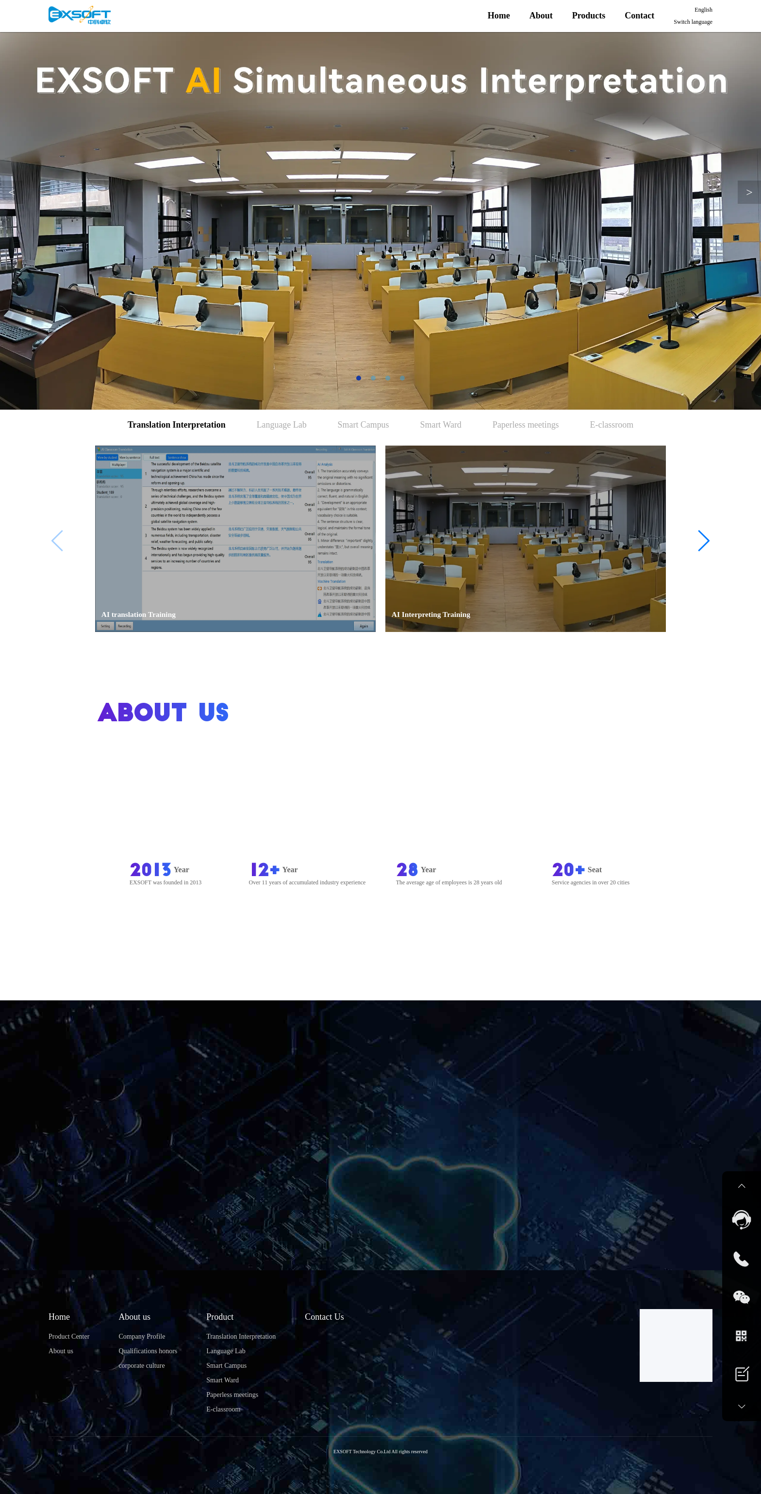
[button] (703, 540)
